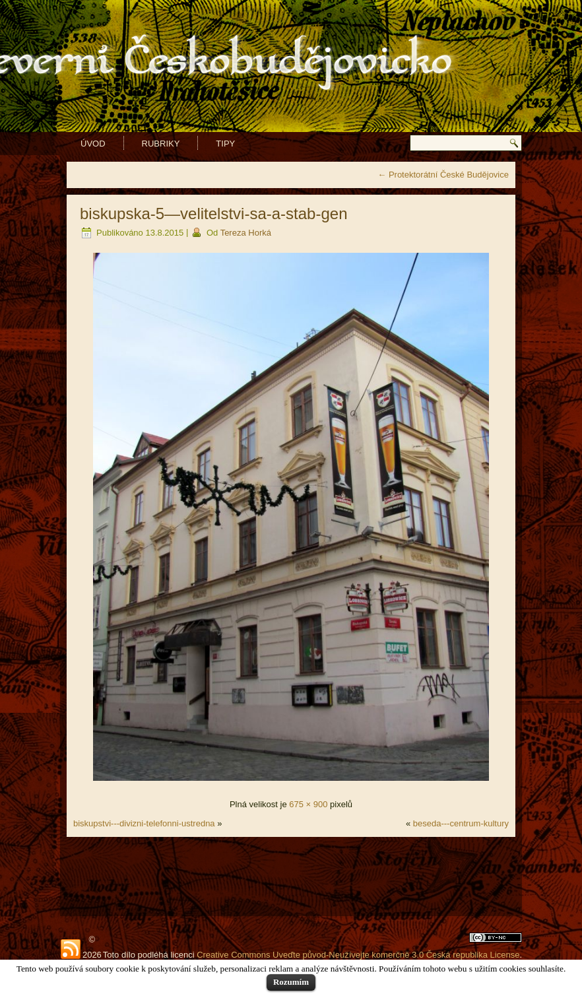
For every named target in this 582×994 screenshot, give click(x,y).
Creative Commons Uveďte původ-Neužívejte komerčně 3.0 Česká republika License (358, 955)
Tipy (225, 144)
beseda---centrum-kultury (461, 823)
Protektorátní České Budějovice (443, 175)
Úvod (93, 144)
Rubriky (161, 144)
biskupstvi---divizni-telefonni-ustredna (144, 823)
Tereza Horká (245, 233)
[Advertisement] (291, 877)
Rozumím (291, 982)
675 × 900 (308, 804)
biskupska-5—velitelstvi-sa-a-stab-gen (214, 213)
